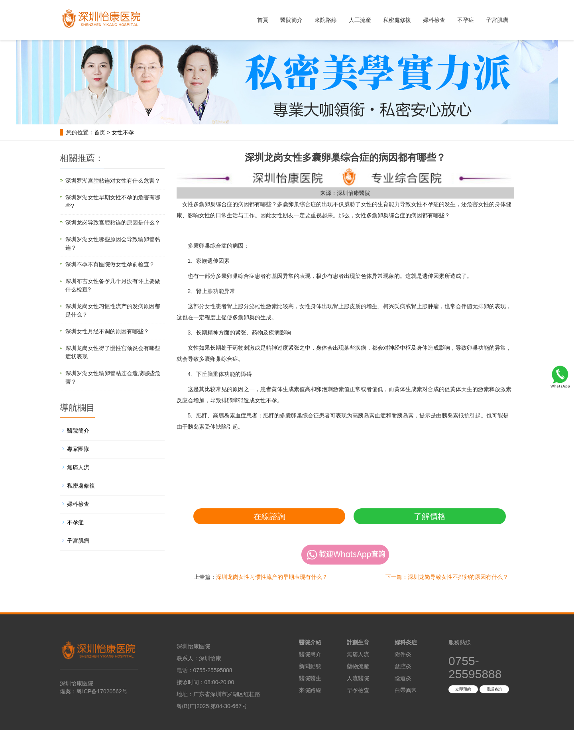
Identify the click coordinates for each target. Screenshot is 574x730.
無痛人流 (78, 467)
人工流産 (360, 20)
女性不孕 (123, 132)
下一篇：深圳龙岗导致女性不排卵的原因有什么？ (446, 577)
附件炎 (403, 654)
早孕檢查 (358, 690)
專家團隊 (78, 449)
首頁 (262, 20)
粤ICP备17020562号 (102, 691)
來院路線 (326, 20)
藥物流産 (358, 666)
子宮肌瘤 (497, 20)
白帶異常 (406, 690)
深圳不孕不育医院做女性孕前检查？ (110, 264)
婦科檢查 (434, 20)
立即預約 (463, 689)
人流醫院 (358, 678)
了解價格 (430, 516)
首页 (99, 132)
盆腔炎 (403, 666)
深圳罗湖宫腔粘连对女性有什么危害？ (112, 180)
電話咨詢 (494, 689)
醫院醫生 (310, 678)
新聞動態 (310, 666)
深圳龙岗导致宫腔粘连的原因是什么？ (112, 222)
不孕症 (465, 20)
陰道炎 (403, 678)
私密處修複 (397, 20)
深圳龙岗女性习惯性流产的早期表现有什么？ (272, 577)
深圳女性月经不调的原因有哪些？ (107, 331)
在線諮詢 (269, 516)
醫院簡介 (291, 20)
